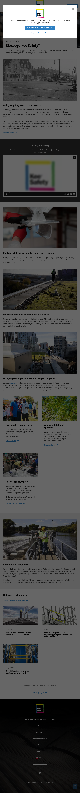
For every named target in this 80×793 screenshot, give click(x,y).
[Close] (73, 9)
